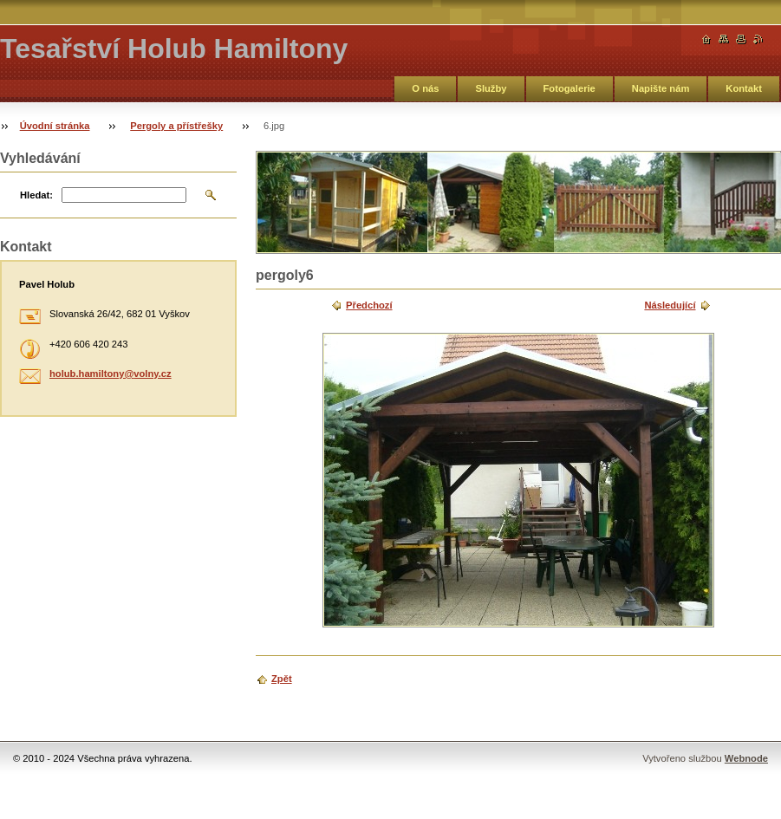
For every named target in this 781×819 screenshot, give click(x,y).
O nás (425, 88)
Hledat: (36, 195)
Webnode (746, 758)
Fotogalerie (569, 88)
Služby (490, 88)
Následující (669, 305)
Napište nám (661, 88)
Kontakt (744, 88)
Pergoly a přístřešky (176, 125)
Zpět (281, 678)
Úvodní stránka (55, 125)
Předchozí (369, 305)
